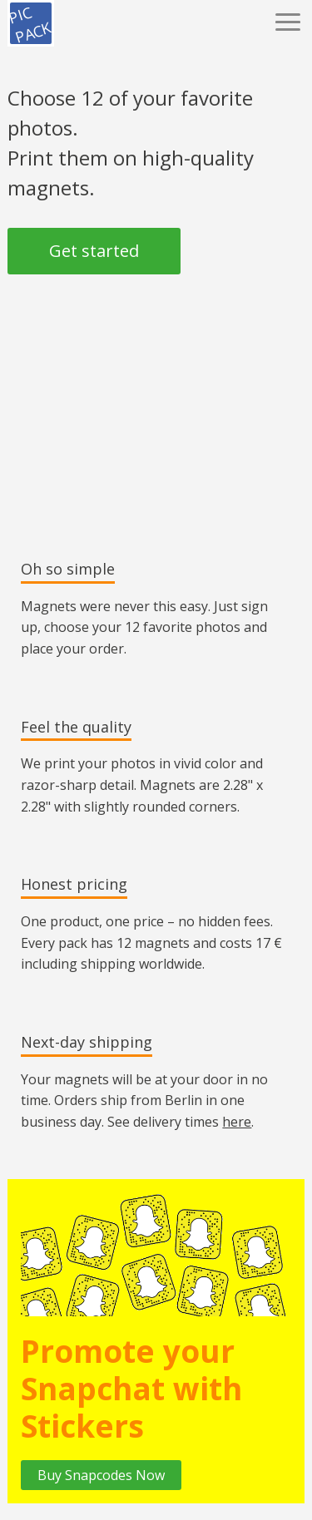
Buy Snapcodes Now (101, 1475)
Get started (94, 250)
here (236, 1122)
